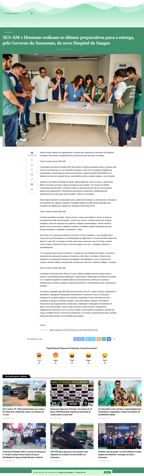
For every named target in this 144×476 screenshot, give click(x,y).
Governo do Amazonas (70, 330)
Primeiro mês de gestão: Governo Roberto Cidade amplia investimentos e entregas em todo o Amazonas (119, 455)
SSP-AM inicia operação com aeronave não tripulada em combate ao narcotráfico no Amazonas (69, 455)
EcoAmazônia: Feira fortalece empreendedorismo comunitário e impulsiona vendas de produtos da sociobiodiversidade (119, 412)
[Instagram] (130, 13)
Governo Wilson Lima (86, 330)
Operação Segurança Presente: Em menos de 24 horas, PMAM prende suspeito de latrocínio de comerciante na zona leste (71, 412)
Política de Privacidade (66, 472)
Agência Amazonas (55, 330)
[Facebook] (114, 13)
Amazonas (8, 32)
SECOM (97, 330)
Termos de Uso (83, 472)
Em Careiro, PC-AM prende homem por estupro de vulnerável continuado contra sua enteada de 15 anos (24, 412)
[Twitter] (122, 13)
